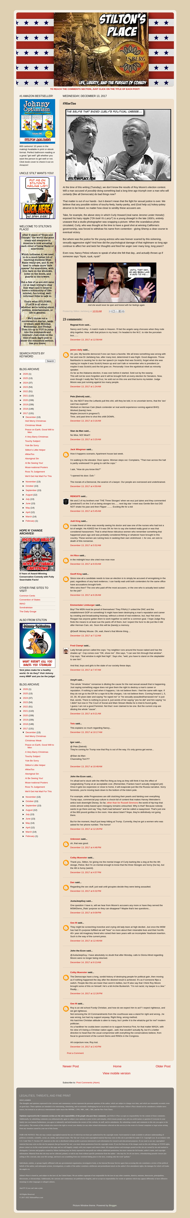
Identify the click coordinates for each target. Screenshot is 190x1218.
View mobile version (117, 1073)
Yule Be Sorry (32, 445)
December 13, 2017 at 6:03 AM (85, 564)
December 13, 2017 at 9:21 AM (85, 713)
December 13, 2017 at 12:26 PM (86, 829)
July (28, 499)
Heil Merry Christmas (35, 421)
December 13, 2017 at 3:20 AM (85, 439)
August (29, 495)
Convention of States (30, 599)
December (31, 417)
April (28, 512)
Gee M (73, 923)
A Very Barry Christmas (36, 436)
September (31, 490)
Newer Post (71, 1066)
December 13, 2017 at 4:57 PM (85, 872)
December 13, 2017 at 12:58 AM (86, 339)
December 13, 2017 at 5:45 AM (85, 511)
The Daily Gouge (28, 611)
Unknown (75, 839)
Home (117, 1066)
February (30, 521)
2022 (26, 391)
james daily (76, 350)
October (30, 486)
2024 (26, 382)
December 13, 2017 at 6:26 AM (85, 595)
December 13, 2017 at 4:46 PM (85, 847)
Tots (72, 723)
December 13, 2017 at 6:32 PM (85, 891)
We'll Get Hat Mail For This (38, 476)
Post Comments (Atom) (88, 1082)
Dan (72, 882)
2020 (26, 400)
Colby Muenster (78, 857)
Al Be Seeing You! (34, 463)
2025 (26, 378)
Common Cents (27, 595)
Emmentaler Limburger (82, 605)
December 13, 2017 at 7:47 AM (85, 670)
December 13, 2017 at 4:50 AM (85, 486)
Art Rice (74, 555)
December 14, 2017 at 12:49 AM (86, 940)
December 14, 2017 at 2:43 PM (85, 1046)
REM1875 (75, 496)
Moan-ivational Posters (36, 467)
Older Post (163, 1066)
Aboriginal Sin (32, 458)
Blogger (113, 1205)
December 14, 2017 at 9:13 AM (85, 962)
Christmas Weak (33, 425)
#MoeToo (29, 454)
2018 (26, 409)
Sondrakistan (26, 607)
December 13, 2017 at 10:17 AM (86, 732)
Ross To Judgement (35, 471)
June (28, 503)
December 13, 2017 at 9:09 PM (85, 912)
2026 (26, 374)
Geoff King (76, 574)
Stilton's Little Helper (35, 450)
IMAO (22, 603)
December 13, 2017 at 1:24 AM (85, 386)
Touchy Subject (32, 441)
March (29, 516)
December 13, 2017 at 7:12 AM (85, 635)
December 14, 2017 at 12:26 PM (86, 993)
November (31, 481)
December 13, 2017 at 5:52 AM (85, 545)
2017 (26, 413)
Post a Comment (75, 1053)
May (28, 507)
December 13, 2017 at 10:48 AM (86, 766)
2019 (26, 404)
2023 (26, 387)
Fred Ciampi (76, 645)
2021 (26, 395)
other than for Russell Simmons (122, 802)
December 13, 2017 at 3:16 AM (85, 421)
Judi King (75, 521)
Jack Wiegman (78, 449)
